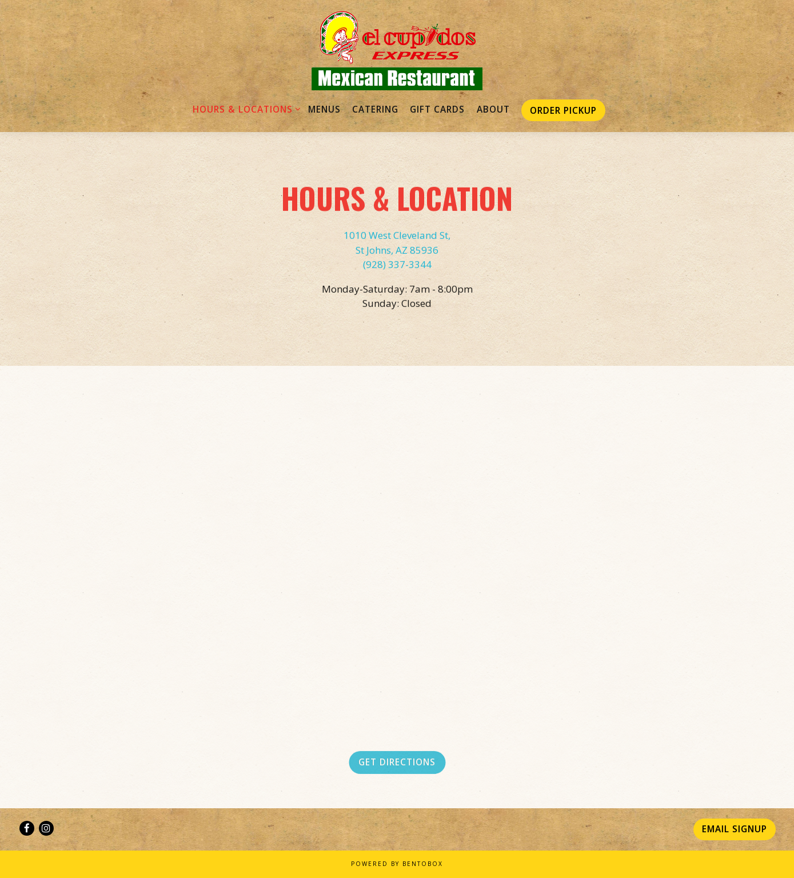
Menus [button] (324, 109)
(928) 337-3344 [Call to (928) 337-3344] (397, 265)
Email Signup (734, 829)
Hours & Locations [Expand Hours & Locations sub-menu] (244, 108)
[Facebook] (26, 828)
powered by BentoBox (397, 864)
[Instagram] (46, 828)
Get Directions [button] (397, 765)
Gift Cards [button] (437, 109)
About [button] (493, 109)
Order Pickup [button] (563, 110)
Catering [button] (375, 109)
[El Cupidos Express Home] (397, 50)
